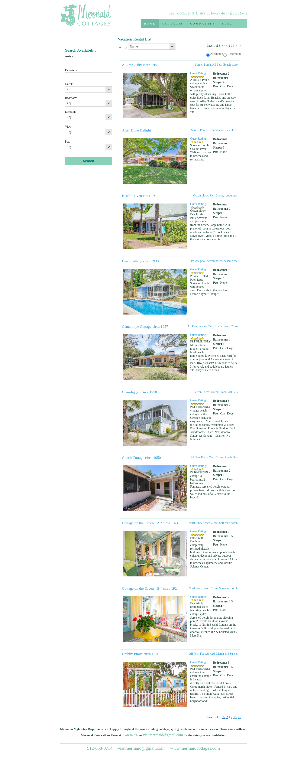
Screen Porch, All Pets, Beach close (216, 64)
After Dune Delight (136, 130)
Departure (71, 70)
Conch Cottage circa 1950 (141, 457)
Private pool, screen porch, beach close (214, 261)
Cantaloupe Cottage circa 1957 (145, 326)
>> (239, 45)
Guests (69, 84)
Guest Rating (198, 73)
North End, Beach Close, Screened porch (213, 522)
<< (224, 45)
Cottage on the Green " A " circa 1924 (150, 523)
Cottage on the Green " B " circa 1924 (150, 588)
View (68, 126)
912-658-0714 (130, 735)
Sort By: (123, 47)
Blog (227, 23)
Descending (234, 53)
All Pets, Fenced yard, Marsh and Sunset (213, 653)
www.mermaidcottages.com (195, 748)
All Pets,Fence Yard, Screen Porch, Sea (214, 457)
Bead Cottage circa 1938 (140, 261)
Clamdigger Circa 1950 (139, 392)
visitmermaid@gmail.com (163, 735)
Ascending (216, 53)
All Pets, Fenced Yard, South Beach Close (212, 326)
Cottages (172, 23)
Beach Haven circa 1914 (140, 195)
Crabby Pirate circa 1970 (140, 654)
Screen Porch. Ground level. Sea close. (214, 130)
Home (150, 23)
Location (70, 111)
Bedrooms (71, 98)
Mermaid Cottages (86, 16)
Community (202, 23)
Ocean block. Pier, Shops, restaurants (215, 195)
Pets (67, 141)
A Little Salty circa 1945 (140, 65)
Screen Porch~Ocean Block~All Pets (216, 392)
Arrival (69, 56)
